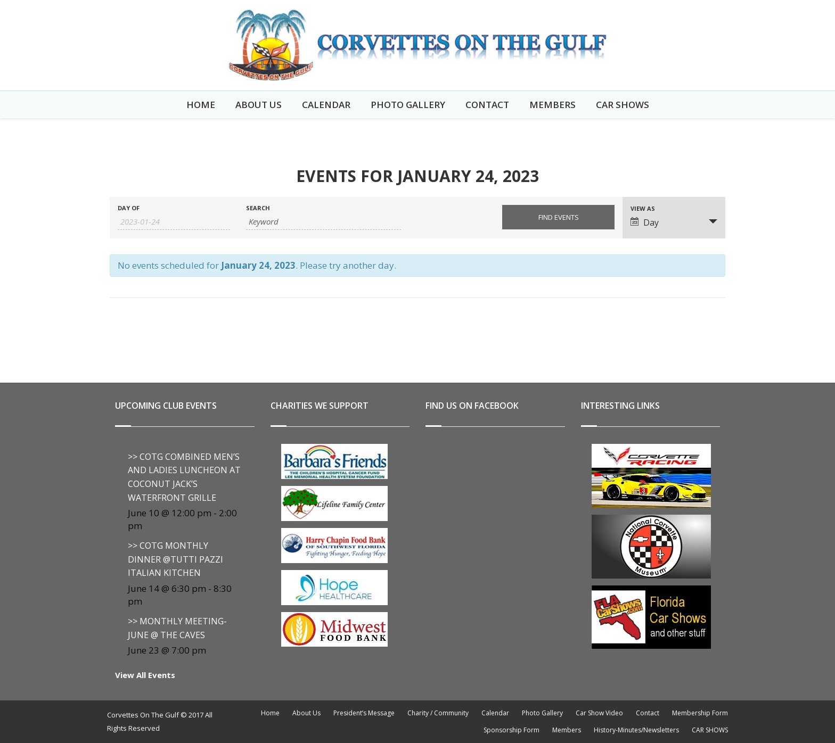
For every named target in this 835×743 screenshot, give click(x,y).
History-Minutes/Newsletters (636, 729)
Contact (487, 105)
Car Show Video (599, 712)
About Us (258, 105)
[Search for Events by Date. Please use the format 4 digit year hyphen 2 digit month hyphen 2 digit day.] (174, 221)
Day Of (129, 208)
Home (200, 105)
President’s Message (364, 712)
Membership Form (700, 712)
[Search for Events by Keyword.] (323, 221)
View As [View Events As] (643, 208)
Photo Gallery (408, 105)
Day (645, 222)
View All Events (145, 675)
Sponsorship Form (511, 729)
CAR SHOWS (622, 105)
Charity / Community (438, 712)
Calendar (326, 105)
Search (258, 208)
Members (552, 105)
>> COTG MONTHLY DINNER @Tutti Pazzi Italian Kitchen (175, 559)
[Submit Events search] (558, 217)
